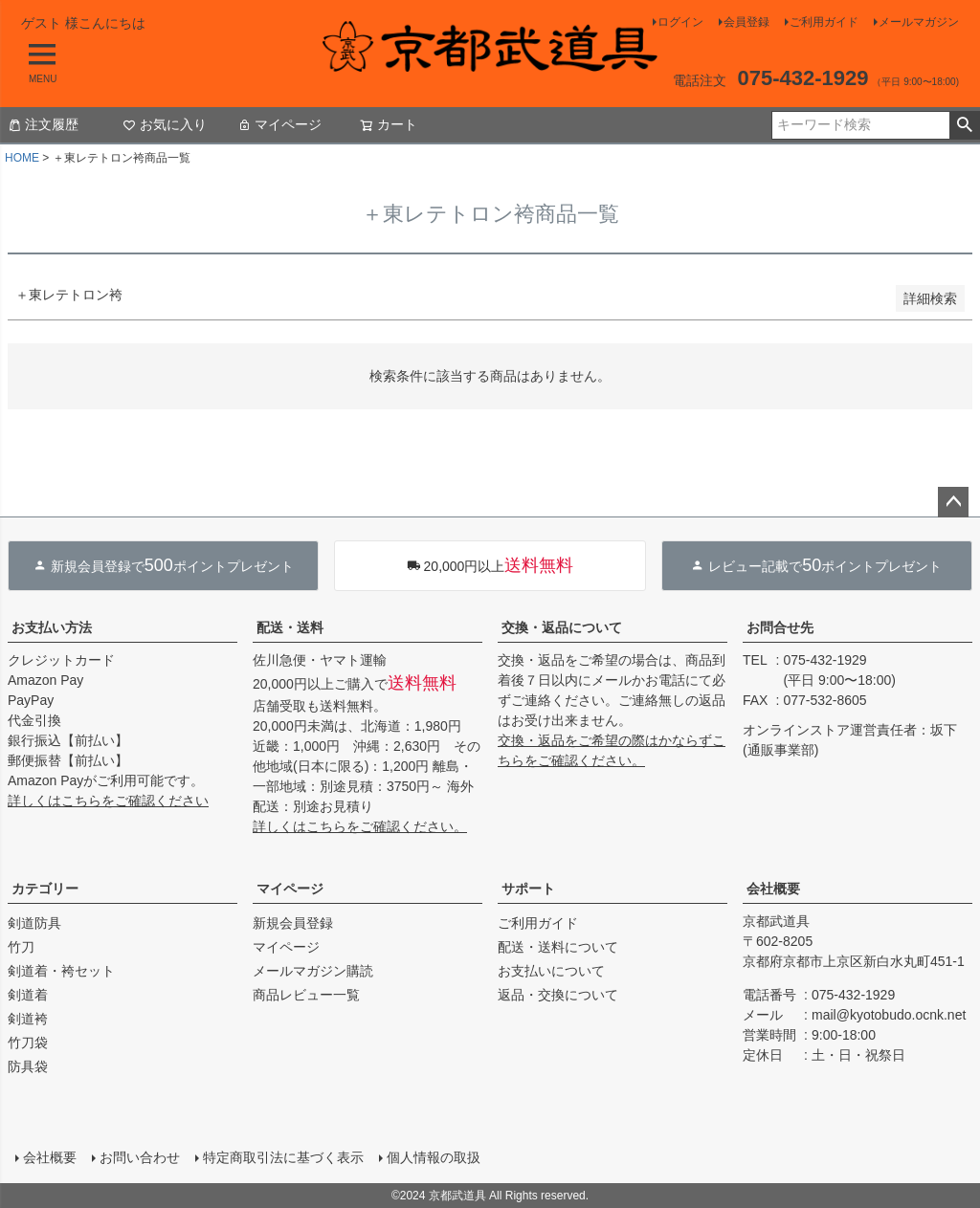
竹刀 (21, 947)
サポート (528, 888)
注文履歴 (43, 124)
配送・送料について (558, 947)
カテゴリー (44, 888)
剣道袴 (28, 1018)
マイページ (279, 124)
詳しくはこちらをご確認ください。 (360, 826)
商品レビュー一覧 (306, 994)
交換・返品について (561, 627)
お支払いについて (551, 970)
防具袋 (28, 1066)
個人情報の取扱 (433, 1157)
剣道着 (28, 994)
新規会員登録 (293, 923)
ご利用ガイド (824, 22)
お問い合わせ (140, 1157)
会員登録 (746, 22)
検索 (964, 125)
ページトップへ (953, 502)
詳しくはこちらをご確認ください (108, 800)
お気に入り (164, 124)
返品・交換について (558, 994)
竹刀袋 (28, 1042)
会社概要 (773, 888)
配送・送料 (289, 627)
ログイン (680, 22)
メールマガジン (919, 22)
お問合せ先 (779, 627)
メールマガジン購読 (313, 970)
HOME (22, 158)
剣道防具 (34, 923)
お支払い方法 (51, 627)
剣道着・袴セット (61, 970)
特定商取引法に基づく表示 (283, 1157)
